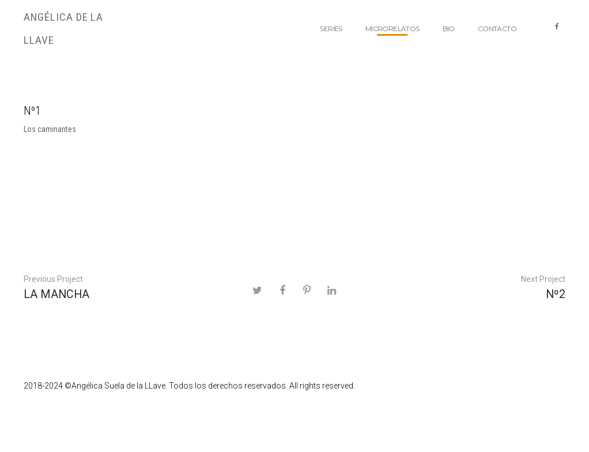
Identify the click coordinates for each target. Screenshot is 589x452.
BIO (449, 28)
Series (331, 28)
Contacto (497, 28)
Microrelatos (392, 28)
